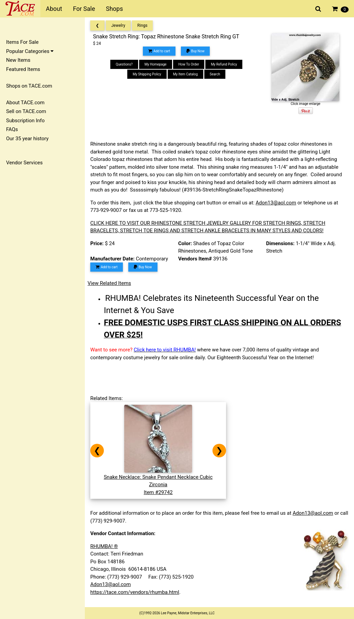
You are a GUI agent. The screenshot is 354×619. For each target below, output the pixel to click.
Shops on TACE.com (29, 86)
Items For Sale (22, 42)
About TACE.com (25, 102)
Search (215, 74)
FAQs (12, 129)
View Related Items (109, 283)
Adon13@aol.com (276, 203)
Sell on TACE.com (26, 111)
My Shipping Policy (147, 74)
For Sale (84, 8)
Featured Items (23, 69)
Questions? (124, 64)
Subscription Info (25, 120)
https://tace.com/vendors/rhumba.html (134, 592)
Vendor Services (24, 163)
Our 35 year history (27, 138)
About (54, 8)
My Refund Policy (224, 64)
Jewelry (118, 25)
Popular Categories (30, 51)
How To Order (189, 64)
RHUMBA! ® (104, 546)
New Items (18, 60)
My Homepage (156, 64)
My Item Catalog (185, 74)
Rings (142, 25)
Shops (114, 8)
